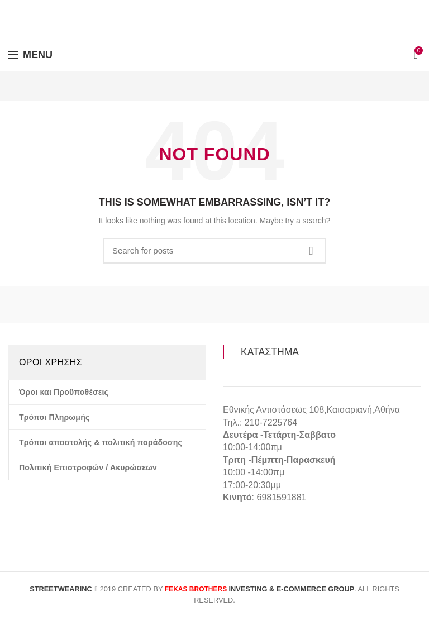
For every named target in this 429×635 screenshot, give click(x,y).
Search (311, 251)
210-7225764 (271, 422)
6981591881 (281, 497)
